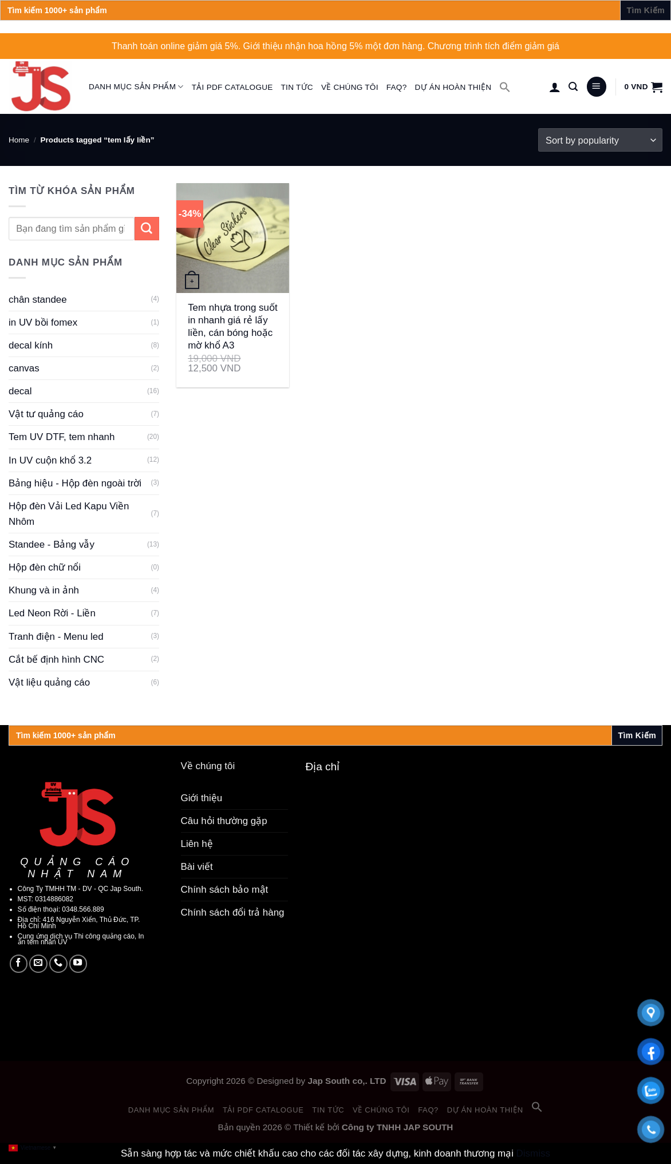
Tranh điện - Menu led (56, 636)
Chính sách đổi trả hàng (233, 912)
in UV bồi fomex (43, 322)
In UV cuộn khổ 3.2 (50, 460)
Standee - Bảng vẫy (51, 544)
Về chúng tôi (349, 87)
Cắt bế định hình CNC (56, 659)
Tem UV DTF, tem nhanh (62, 436)
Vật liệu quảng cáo (49, 682)
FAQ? (396, 87)
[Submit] (147, 228)
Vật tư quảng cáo (46, 414)
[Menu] (596, 87)
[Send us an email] (38, 964)
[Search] (573, 87)
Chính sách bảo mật (225, 889)
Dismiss (533, 1153)
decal (20, 391)
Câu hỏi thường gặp (224, 820)
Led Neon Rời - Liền (52, 613)
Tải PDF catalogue (232, 87)
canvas (24, 368)
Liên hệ (197, 843)
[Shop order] (600, 140)
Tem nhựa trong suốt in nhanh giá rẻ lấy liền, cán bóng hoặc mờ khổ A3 (233, 326)
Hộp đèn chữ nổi (45, 567)
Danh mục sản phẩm (136, 86)
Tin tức (297, 87)
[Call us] (58, 964)
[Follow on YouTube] (78, 964)
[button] (505, 87)
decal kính (31, 345)
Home (19, 140)
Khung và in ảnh (44, 590)
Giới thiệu (202, 798)
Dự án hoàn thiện (453, 87)
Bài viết (197, 866)
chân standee (38, 299)
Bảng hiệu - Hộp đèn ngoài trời (75, 483)
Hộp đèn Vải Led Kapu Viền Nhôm (69, 514)
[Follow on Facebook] (19, 964)
